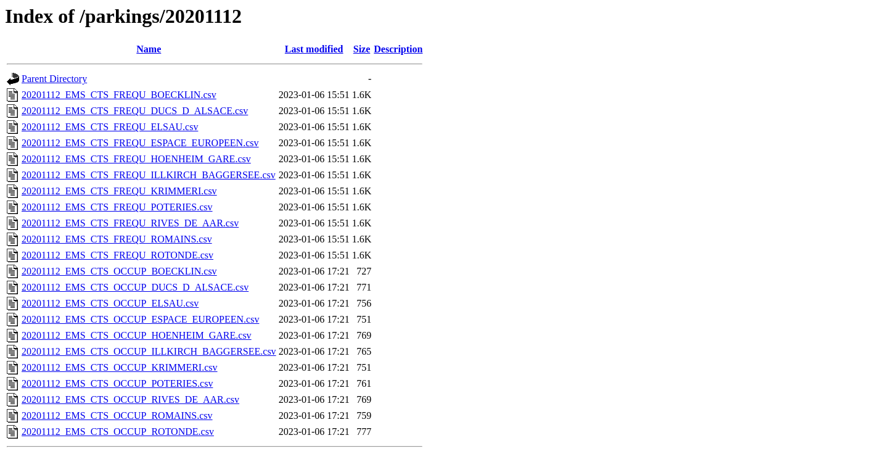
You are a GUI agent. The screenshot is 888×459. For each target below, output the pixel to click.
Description (398, 49)
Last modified (314, 49)
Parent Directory (54, 78)
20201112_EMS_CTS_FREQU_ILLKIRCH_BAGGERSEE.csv (149, 175)
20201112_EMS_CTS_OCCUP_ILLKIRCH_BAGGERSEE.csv (149, 351)
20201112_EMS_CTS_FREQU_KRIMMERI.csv (119, 191)
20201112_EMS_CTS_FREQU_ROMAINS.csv (117, 239)
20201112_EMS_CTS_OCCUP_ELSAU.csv (110, 303)
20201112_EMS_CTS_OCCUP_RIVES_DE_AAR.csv (130, 399)
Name (148, 49)
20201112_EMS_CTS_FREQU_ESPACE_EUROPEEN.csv (140, 143)
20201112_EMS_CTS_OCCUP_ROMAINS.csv (117, 415)
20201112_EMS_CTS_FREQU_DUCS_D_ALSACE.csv (135, 110)
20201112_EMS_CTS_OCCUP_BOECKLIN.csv (119, 271)
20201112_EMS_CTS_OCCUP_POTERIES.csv (117, 383)
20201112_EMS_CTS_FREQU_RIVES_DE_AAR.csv (130, 223)
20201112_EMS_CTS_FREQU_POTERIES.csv (117, 207)
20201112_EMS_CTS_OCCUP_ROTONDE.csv (118, 431)
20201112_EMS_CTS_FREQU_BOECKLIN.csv (119, 94)
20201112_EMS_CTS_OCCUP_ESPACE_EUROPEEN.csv (140, 319)
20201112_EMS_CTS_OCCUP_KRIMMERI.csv (120, 367)
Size (362, 49)
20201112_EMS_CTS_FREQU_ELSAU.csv (110, 127)
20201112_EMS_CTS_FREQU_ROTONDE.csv (117, 255)
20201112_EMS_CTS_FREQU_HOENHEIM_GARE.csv (136, 159)
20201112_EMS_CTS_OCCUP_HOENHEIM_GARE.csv (137, 335)
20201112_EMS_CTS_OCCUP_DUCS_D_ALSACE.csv (135, 287)
